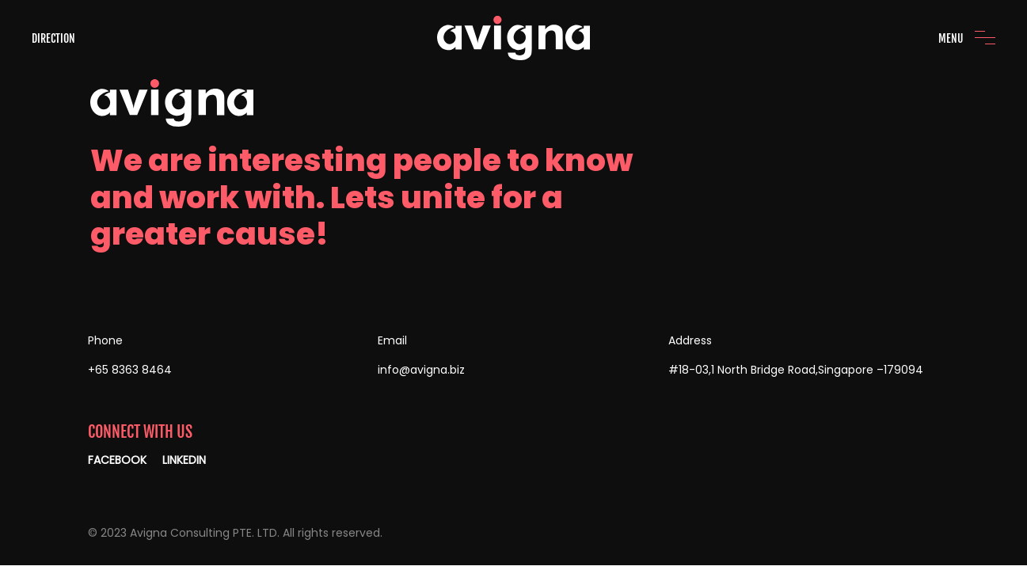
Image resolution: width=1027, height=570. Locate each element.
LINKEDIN (184, 460)
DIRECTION (53, 38)
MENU (950, 38)
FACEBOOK (117, 460)
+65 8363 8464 (130, 370)
